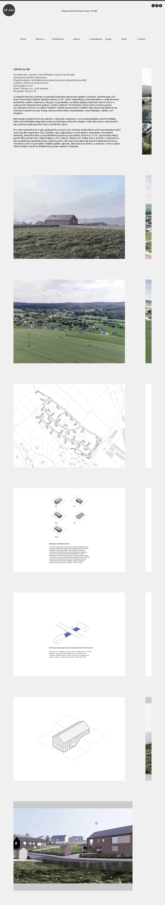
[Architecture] (58, 39)
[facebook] (160, 5)
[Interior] (76, 39)
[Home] (23, 39)
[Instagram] (156, 5)
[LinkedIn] (153, 5)
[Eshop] (108, 39)
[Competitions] (95, 39)
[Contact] (141, 39)
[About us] (40, 39)
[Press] (124, 39)
